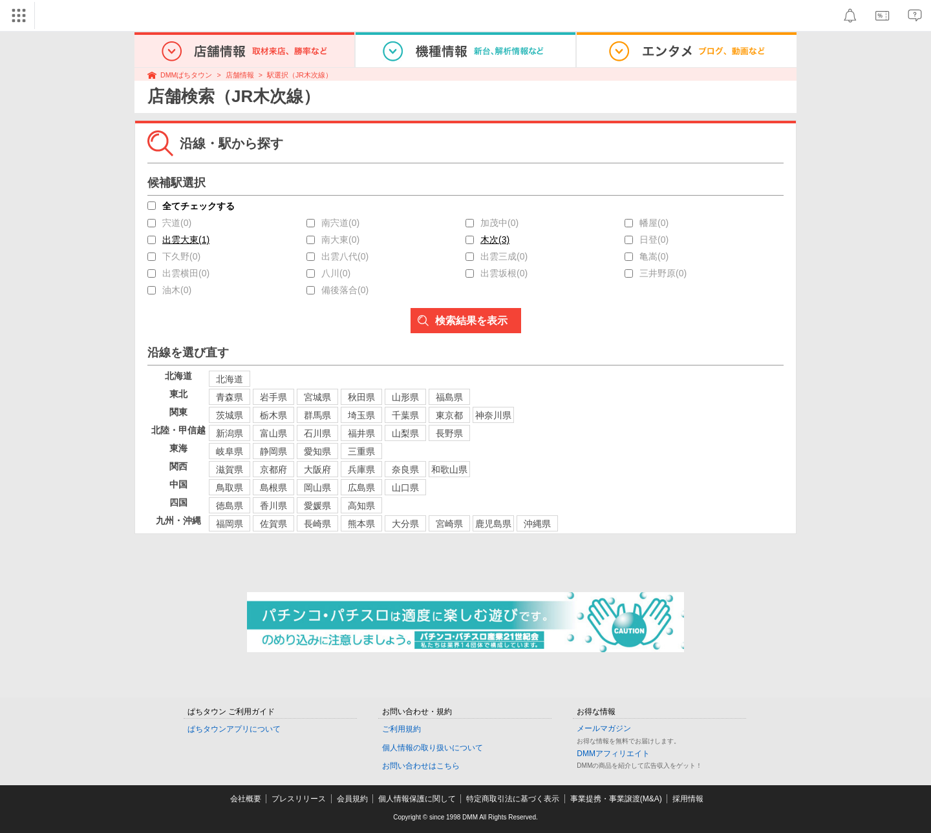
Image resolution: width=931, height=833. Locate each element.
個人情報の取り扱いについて (432, 747)
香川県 (273, 505)
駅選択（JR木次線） (299, 75)
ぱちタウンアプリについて (234, 729)
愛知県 (317, 451)
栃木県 (273, 415)
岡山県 (317, 487)
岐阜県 (229, 451)
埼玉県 (361, 415)
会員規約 (352, 798)
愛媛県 (317, 505)
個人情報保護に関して (417, 798)
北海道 (229, 379)
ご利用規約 (401, 729)
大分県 (405, 524)
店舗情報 (240, 75)
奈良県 (405, 469)
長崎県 (317, 524)
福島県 (449, 397)
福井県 (361, 433)
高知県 (361, 505)
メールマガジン (604, 728)
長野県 (449, 433)
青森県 (229, 397)
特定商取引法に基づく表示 (512, 798)
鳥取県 (229, 487)
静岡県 (273, 451)
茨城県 (229, 415)
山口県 (405, 487)
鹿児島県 (493, 524)
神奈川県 (493, 415)
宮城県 (317, 397)
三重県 (361, 451)
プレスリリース (299, 798)
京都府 (273, 469)
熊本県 (361, 524)
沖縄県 (537, 524)
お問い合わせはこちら (421, 765)
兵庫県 (361, 469)
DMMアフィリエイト (613, 753)
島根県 (273, 487)
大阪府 (317, 469)
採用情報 (687, 798)
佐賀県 (273, 524)
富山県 (273, 433)
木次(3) (494, 239)
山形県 (405, 397)
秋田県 (361, 397)
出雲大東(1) (185, 239)
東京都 (449, 415)
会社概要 (245, 798)
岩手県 (273, 397)
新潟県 (229, 433)
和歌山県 (449, 469)
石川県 (317, 433)
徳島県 (229, 505)
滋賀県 (229, 469)
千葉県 (405, 415)
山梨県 (405, 433)
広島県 (361, 487)
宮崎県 (449, 524)
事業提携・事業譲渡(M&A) (616, 798)
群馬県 (317, 415)
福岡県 (229, 524)
